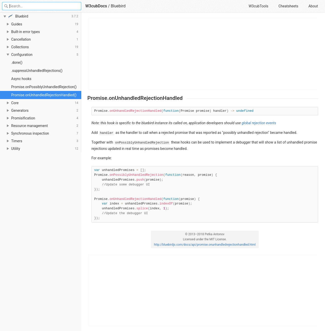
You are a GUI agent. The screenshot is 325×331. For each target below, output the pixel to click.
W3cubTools (258, 6)
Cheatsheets (288, 6)
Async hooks (21, 79)
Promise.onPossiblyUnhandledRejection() (44, 87)
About (313, 6)
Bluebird (118, 6)
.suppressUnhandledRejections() (36, 71)
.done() (16, 62)
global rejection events (259, 123)
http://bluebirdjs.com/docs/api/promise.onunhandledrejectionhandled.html (205, 244)
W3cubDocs (96, 6)
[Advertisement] (203, 53)
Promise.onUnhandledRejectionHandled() (43, 95)
